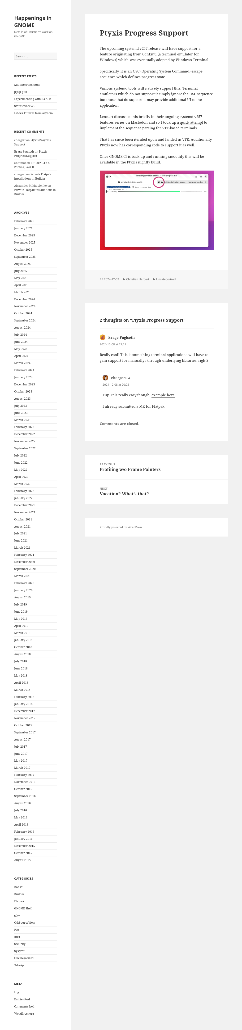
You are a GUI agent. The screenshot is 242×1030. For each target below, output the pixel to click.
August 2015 (22, 860)
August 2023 (22, 399)
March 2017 (22, 768)
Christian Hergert (137, 279)
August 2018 (22, 654)
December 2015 (24, 846)
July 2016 (20, 810)
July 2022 (20, 455)
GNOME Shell (23, 908)
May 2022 (20, 470)
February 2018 (24, 697)
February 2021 (24, 555)
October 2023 (23, 391)
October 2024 (23, 313)
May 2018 (20, 675)
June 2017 (21, 754)
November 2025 (24, 242)
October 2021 (23, 519)
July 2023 (20, 406)
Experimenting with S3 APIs (32, 99)
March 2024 (22, 363)
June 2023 (21, 413)
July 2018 (20, 661)
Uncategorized (24, 958)
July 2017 (20, 747)
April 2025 (21, 285)
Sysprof (19, 951)
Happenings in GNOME (33, 21)
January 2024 (23, 377)
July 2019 (20, 604)
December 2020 (24, 562)
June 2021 (21, 540)
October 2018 (23, 647)
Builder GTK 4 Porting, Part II (32, 165)
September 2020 (25, 569)
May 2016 (20, 817)
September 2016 (25, 796)
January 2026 (23, 228)
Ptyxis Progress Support (30, 153)
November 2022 (24, 441)
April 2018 (21, 683)
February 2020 (24, 583)
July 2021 (20, 533)
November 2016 (24, 782)
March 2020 (22, 576)
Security (20, 944)
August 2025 (22, 264)
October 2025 (23, 250)
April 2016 (21, 824)
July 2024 (20, 335)
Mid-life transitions (27, 85)
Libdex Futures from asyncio (33, 113)
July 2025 (20, 271)
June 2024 (21, 342)
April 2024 (21, 356)
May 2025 (20, 278)
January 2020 (23, 590)
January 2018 (23, 704)
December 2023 (24, 384)
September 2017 (25, 732)
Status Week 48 (24, 106)
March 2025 (22, 292)
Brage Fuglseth (24, 151)
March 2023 (22, 420)
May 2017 (20, 761)
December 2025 (24, 235)
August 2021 (22, 526)
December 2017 (24, 711)
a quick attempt (190, 122)
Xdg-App (19, 965)
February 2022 (24, 491)
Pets (16, 930)
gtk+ (17, 915)
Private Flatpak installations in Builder (32, 176)
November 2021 (24, 512)
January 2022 (23, 498)
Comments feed (24, 1006)
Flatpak (19, 901)
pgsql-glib (20, 92)
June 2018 (21, 668)
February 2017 (24, 775)
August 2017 (22, 739)
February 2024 (24, 370)
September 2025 (25, 257)
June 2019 (21, 612)
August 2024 (22, 327)
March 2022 (22, 484)
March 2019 (22, 633)
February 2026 (24, 221)
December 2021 (24, 505)
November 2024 (24, 306)
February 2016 (24, 832)
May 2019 (20, 619)
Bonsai (18, 887)
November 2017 (24, 718)
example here (163, 395)
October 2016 (23, 789)
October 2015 (23, 853)
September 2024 (25, 320)
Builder (19, 894)
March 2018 (22, 690)
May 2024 (20, 349)
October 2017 (23, 725)
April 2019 (21, 626)
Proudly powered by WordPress (121, 527)
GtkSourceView (24, 923)
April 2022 (21, 477)
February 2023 (24, 427)
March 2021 (22, 548)
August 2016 (22, 803)
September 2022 (25, 448)
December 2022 (24, 434)
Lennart (106, 116)
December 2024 (24, 299)
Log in (18, 992)
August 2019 (22, 597)
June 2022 (21, 463)
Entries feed (22, 999)
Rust (17, 937)
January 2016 (23, 839)
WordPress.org (24, 1014)
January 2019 (23, 640)
